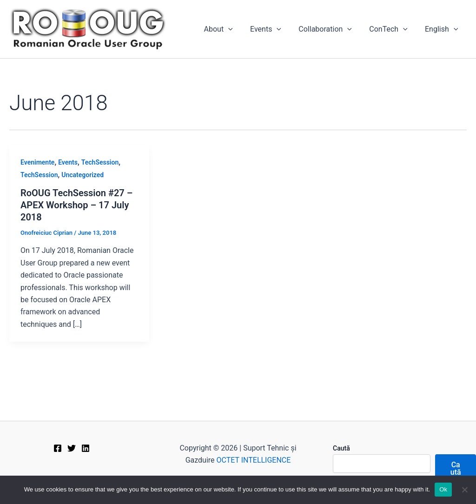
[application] (239, 29)
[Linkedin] (85, 448)
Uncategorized (82, 175)
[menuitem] (443, 29)
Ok (443, 489)
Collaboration (331, 29)
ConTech (392, 29)
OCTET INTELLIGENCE (254, 460)
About (229, 29)
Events (274, 29)
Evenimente (37, 162)
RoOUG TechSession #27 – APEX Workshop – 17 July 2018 (76, 205)
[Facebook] (57, 448)
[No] (464, 489)
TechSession (100, 162)
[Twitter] (71, 448)
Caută (341, 448)
